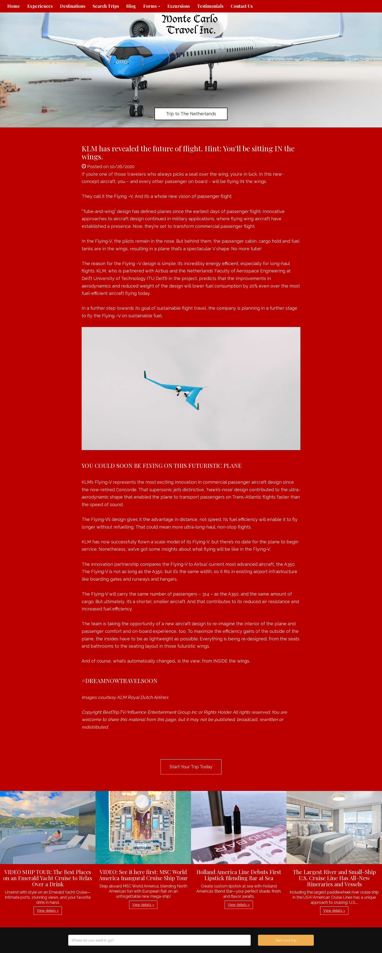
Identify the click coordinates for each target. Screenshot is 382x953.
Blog (131, 6)
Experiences (40, 6)
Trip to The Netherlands (191, 113)
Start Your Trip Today (191, 766)
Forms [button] (151, 6)
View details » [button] (48, 911)
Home (13, 6)
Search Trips (106, 6)
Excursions (178, 6)
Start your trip (285, 940)
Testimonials (210, 6)
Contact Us (242, 6)
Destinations (72, 6)
